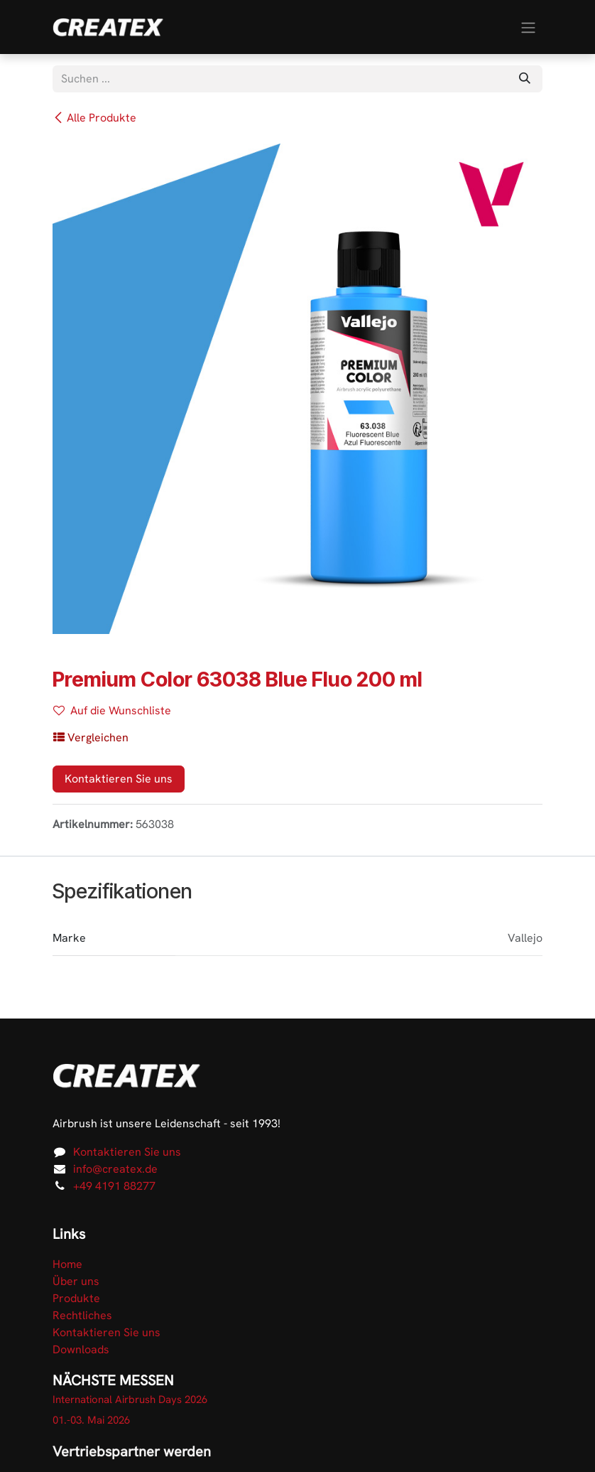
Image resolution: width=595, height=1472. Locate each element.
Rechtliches (82, 1315)
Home (67, 1264)
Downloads (81, 1349)
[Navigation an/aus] (528, 26)
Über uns (76, 1281)
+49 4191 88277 (114, 1185)
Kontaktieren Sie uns (119, 778)
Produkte (76, 1298)
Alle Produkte (94, 117)
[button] (91, 737)
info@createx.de (115, 1168)
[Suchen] (524, 78)
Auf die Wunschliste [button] (112, 710)
